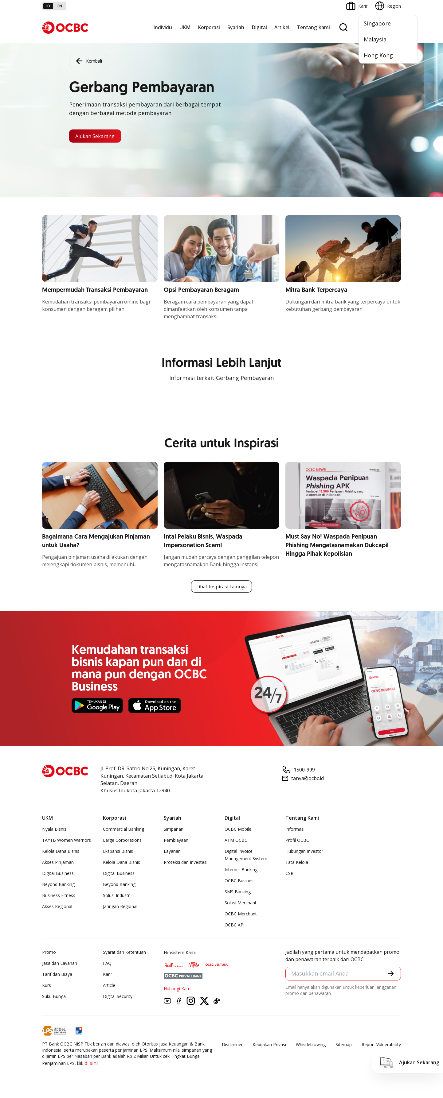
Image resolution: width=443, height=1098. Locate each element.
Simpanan (173, 830)
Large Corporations (122, 841)
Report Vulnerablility (381, 1045)
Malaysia (375, 39)
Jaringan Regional (120, 907)
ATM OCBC (236, 841)
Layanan (172, 852)
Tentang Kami (313, 27)
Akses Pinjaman (58, 863)
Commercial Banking (123, 830)
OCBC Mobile (238, 830)
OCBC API (235, 925)
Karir (107, 975)
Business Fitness (58, 896)
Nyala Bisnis (54, 830)
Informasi (294, 830)
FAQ (107, 964)
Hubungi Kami (177, 989)
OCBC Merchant (241, 914)
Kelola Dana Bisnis (60, 852)
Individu (162, 27)
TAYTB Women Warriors (66, 841)
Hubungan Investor (304, 852)
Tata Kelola (296, 863)
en (59, 6)
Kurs (46, 986)
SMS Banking (238, 892)
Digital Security (117, 997)
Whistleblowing (311, 1045)
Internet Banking (241, 870)
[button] (390, 975)
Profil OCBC (297, 841)
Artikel (281, 27)
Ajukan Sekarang (98, 136)
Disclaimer (232, 1045)
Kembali (88, 60)
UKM (184, 27)
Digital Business (58, 874)
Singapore (377, 23)
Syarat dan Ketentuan (124, 953)
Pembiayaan (176, 841)
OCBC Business (240, 881)
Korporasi (209, 27)
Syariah (235, 27)
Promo (49, 953)
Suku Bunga (54, 997)
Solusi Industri (117, 896)
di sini (91, 1063)
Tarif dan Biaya (57, 975)
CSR (289, 874)
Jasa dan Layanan (59, 964)
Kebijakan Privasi (269, 1045)
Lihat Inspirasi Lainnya (221, 586)
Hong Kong (378, 55)
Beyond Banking (58, 885)
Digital (259, 27)
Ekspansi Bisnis (118, 852)
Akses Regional (57, 907)
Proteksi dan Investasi (185, 863)
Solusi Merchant (241, 903)
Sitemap (343, 1045)
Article (109, 986)
